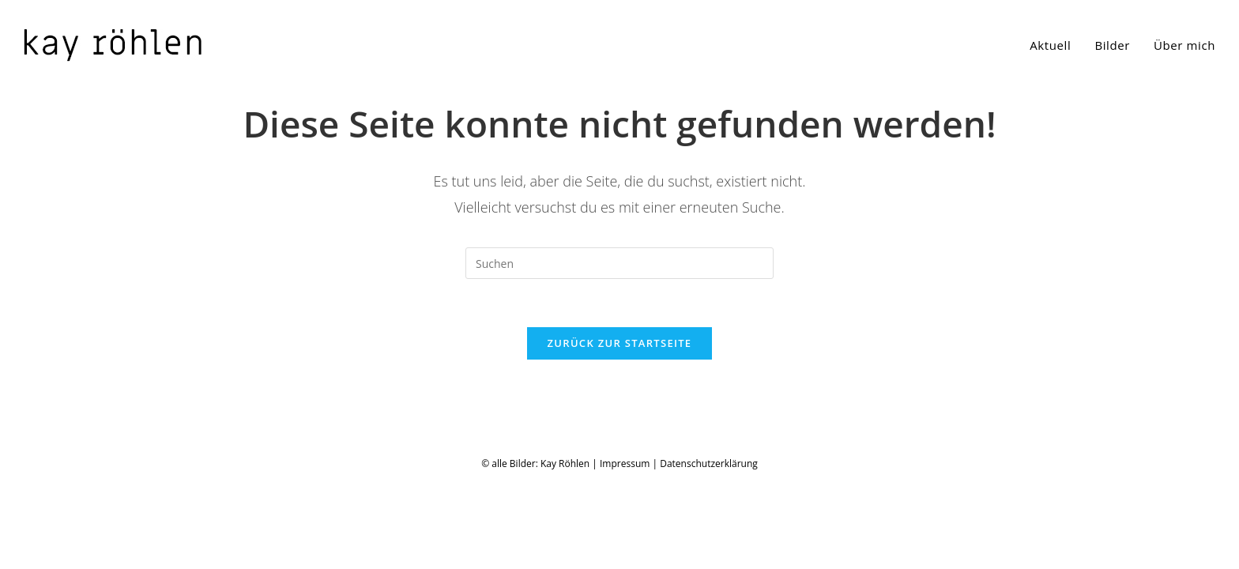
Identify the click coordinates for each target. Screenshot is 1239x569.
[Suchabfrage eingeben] (619, 263)
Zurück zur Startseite (620, 343)
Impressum (625, 552)
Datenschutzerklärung (709, 552)
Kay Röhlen (564, 552)
